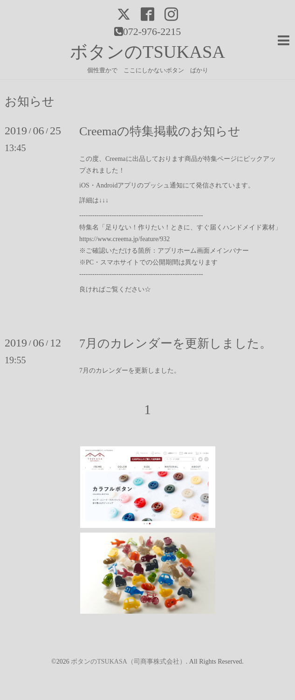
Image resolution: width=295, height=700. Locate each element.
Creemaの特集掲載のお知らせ (159, 131)
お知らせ (30, 102)
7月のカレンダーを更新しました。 (175, 343)
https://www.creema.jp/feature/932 (124, 239)
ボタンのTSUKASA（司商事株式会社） (128, 661)
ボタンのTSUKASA (147, 52)
